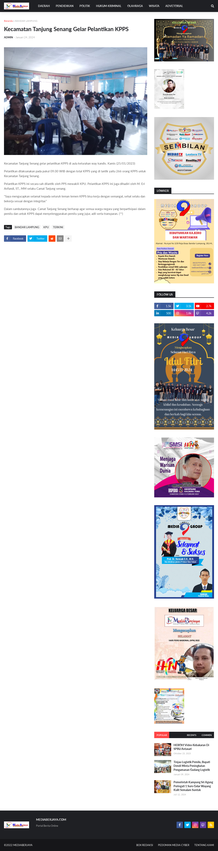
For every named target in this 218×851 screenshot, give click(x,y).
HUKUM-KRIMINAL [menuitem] (108, 6)
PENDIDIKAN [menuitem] (65, 6)
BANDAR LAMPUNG (26, 20)
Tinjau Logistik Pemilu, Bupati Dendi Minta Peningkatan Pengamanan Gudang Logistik (192, 765)
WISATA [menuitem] (154, 6)
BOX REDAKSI (144, 845)
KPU (46, 227)
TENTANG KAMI (204, 845)
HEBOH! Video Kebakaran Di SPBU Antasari (191, 747)
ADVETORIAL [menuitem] (174, 6)
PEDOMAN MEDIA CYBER (173, 845)
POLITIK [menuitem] (85, 6)
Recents (191, 735)
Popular (162, 735)
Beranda (8, 20)
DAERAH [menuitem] (44, 6)
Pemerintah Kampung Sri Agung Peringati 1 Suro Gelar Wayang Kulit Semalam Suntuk (193, 786)
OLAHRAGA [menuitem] (135, 6)
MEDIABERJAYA (22, 845)
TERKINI (58, 227)
